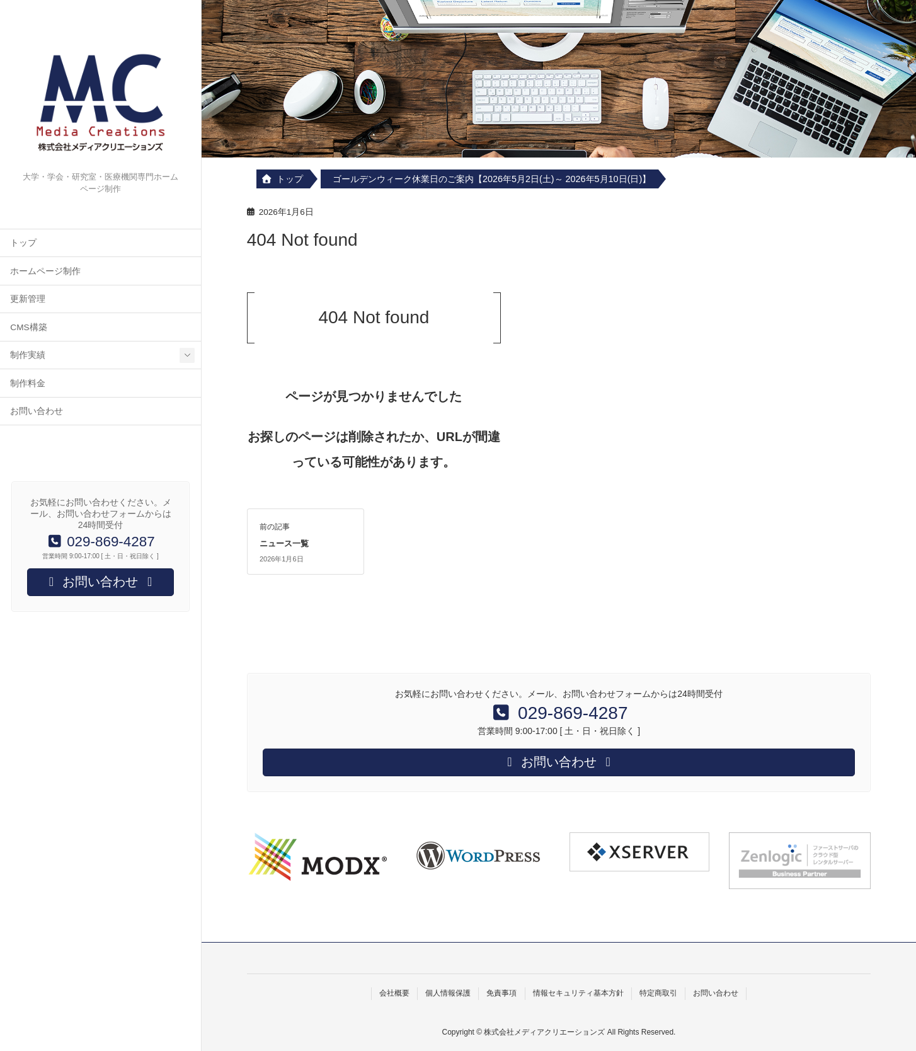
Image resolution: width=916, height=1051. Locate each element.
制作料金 (27, 383)
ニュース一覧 (284, 543)
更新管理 (27, 299)
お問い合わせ (36, 411)
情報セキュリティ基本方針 (578, 993)
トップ (23, 243)
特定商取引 (658, 993)
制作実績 (27, 355)
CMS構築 (28, 327)
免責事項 (501, 993)
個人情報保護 (448, 993)
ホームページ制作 (45, 271)
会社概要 (394, 993)
